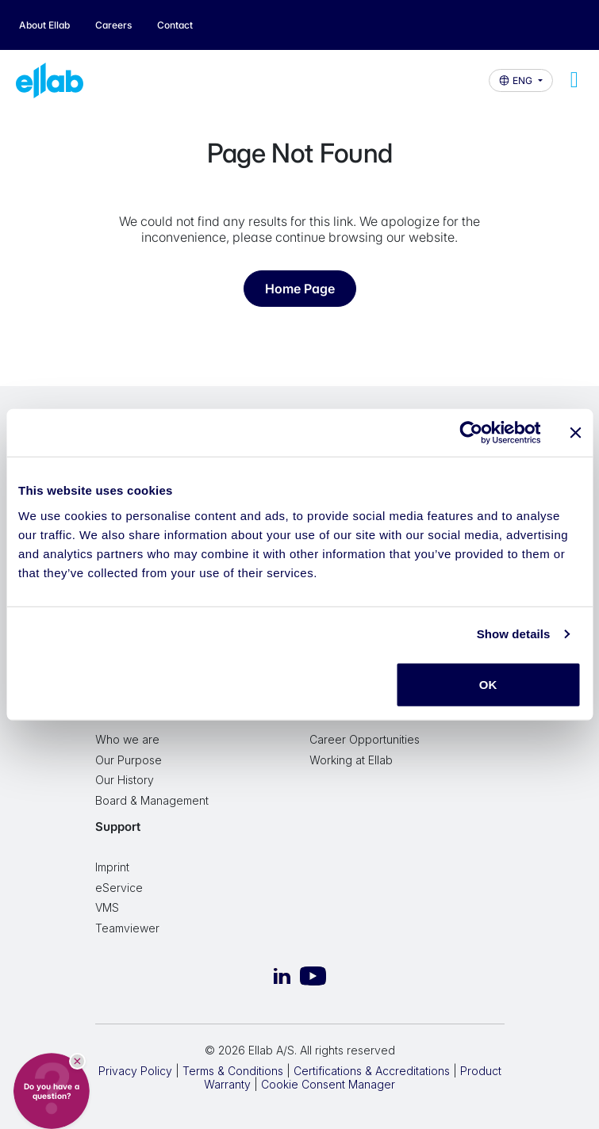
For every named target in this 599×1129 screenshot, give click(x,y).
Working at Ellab (351, 760)
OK (488, 684)
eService (119, 887)
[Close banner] (575, 432)
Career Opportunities (364, 739)
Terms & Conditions (232, 1070)
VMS (107, 907)
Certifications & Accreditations (372, 1070)
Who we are (127, 739)
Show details (514, 634)
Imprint (112, 867)
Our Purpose (128, 760)
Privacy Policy (135, 1070)
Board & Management (152, 800)
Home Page (300, 289)
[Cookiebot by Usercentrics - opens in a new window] (470, 433)
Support (117, 826)
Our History (124, 779)
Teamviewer (127, 928)
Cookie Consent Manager (328, 1084)
